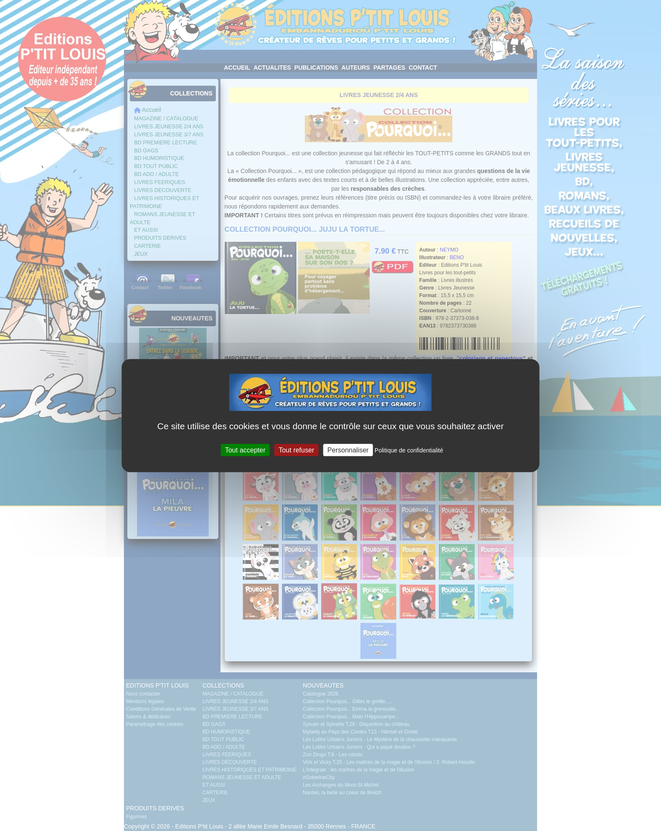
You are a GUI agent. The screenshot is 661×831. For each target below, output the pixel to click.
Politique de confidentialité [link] (409, 450)
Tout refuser (296, 450)
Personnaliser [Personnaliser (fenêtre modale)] (348, 450)
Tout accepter (245, 450)
